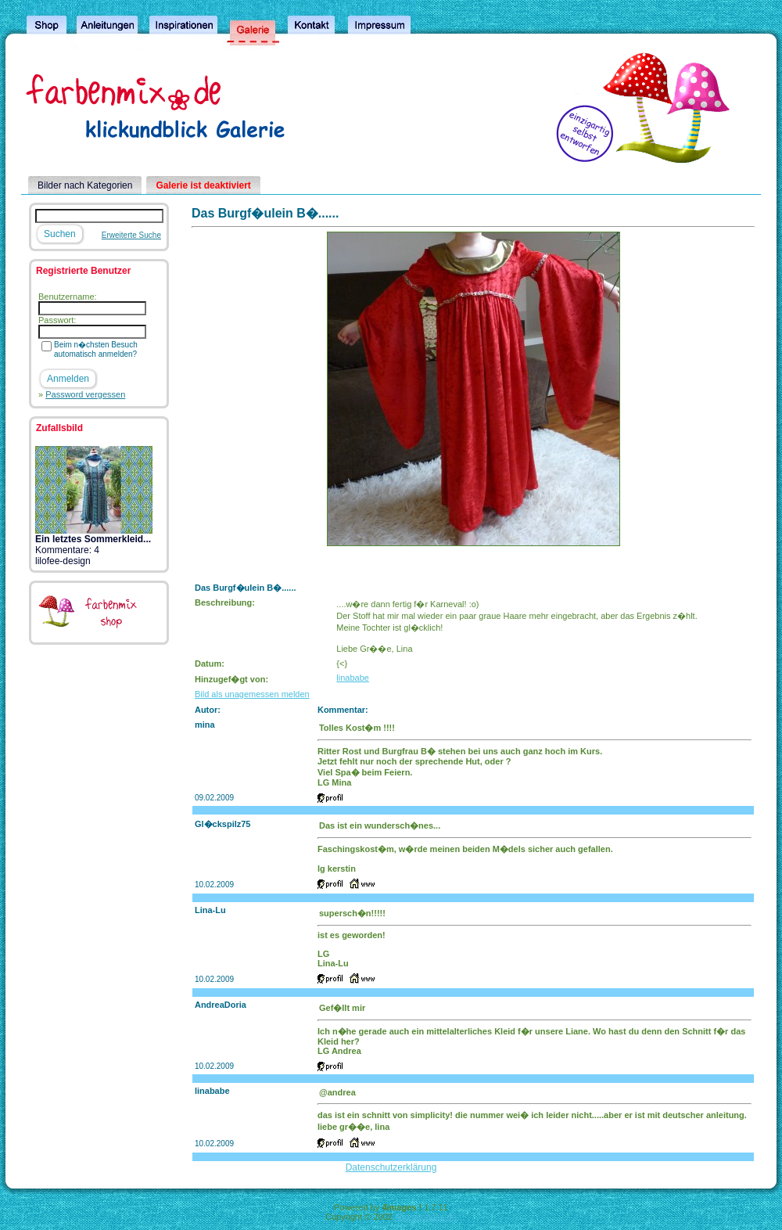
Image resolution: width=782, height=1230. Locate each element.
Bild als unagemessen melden (252, 694)
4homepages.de (426, 1216)
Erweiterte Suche (131, 235)
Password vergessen (85, 394)
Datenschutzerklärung (391, 1167)
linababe (352, 677)
